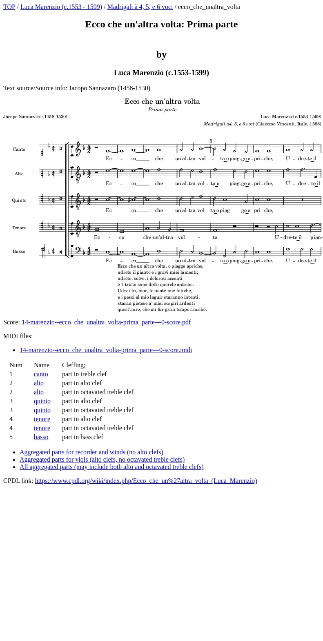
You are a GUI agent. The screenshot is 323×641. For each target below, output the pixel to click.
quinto (42, 401)
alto (39, 383)
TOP (9, 6)
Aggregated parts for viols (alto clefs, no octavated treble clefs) (102, 459)
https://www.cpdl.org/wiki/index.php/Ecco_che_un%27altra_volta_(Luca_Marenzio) (146, 480)
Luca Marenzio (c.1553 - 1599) (61, 6)
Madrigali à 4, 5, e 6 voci (140, 6)
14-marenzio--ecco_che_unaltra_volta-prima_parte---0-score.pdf (106, 322)
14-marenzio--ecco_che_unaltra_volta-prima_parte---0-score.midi (106, 349)
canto (41, 374)
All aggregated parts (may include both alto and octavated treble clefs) (111, 466)
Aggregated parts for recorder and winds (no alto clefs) (91, 452)
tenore (42, 418)
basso (41, 436)
